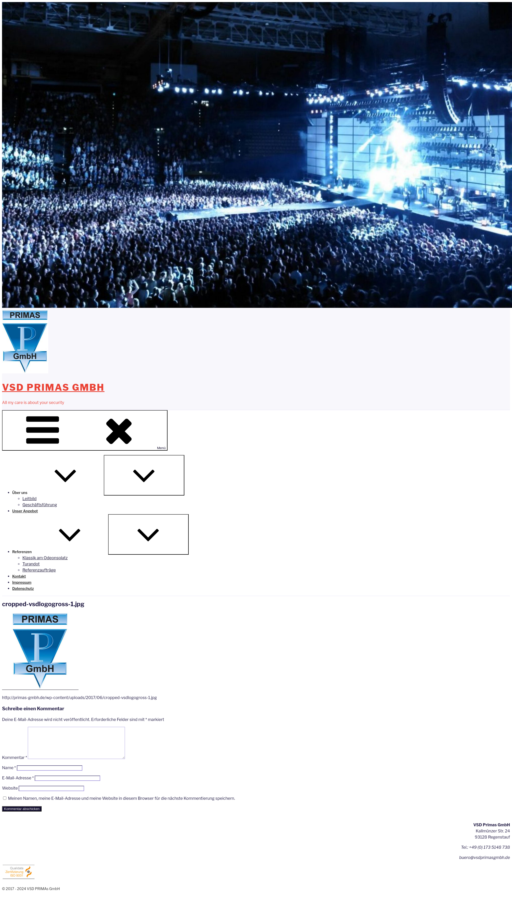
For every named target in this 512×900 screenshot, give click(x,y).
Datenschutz (23, 588)
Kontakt (19, 576)
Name (9, 773)
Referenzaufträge (39, 570)
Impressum (21, 582)
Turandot (31, 564)
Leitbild (29, 498)
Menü (84, 430)
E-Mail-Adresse (18, 784)
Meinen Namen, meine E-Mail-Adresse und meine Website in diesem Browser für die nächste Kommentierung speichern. (121, 804)
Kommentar (14, 763)
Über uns (58, 492)
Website (10, 794)
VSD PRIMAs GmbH (53, 387)
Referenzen (60, 552)
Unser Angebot (25, 511)
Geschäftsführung (39, 504)
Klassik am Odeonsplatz (45, 557)
